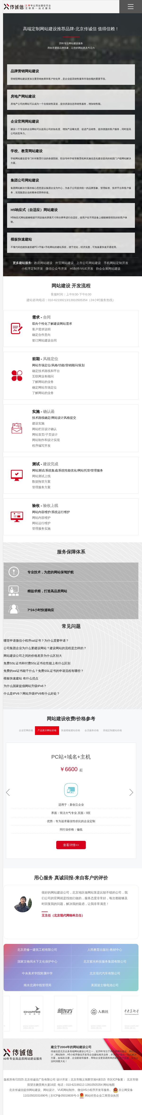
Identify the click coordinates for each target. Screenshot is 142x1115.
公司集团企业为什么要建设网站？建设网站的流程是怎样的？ (45, 648)
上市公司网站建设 (88, 263)
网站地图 (109, 1084)
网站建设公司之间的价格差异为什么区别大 (33, 655)
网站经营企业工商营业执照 (102, 1095)
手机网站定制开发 (116, 263)
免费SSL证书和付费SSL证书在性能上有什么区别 (37, 663)
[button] (132, 792)
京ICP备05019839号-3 (64, 1095)
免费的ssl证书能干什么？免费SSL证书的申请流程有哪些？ (44, 671)
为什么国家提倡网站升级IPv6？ (25, 686)
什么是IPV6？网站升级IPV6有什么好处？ (32, 693)
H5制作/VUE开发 (81, 268)
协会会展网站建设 (108, 268)
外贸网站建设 (64, 263)
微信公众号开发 (56, 268)
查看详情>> (71, 845)
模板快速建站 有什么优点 (21, 678)
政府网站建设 (43, 263)
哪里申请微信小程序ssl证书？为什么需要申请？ (36, 640)
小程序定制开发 (32, 268)
